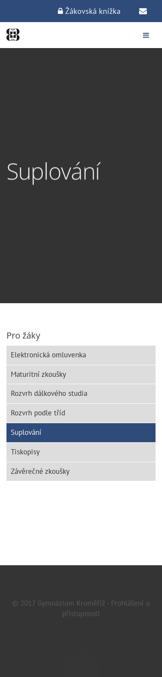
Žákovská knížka (89, 11)
